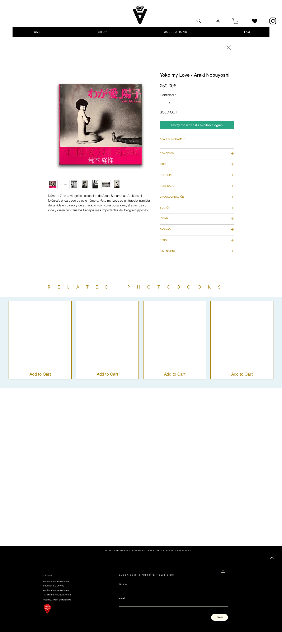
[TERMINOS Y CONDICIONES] (61, 594)
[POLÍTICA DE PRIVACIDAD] (72, 581)
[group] (141, 340)
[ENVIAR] (219, 617)
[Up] (272, 558)
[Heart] (254, 21)
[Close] (228, 47)
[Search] (198, 21)
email (122, 598)
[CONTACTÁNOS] (223, 571)
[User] (217, 21)
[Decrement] (163, 103)
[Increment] (175, 103)
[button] (235, 21)
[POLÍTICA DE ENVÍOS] (73, 585)
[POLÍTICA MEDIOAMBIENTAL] (60, 599)
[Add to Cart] (40, 374)
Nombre (123, 584)
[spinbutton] (169, 103)
